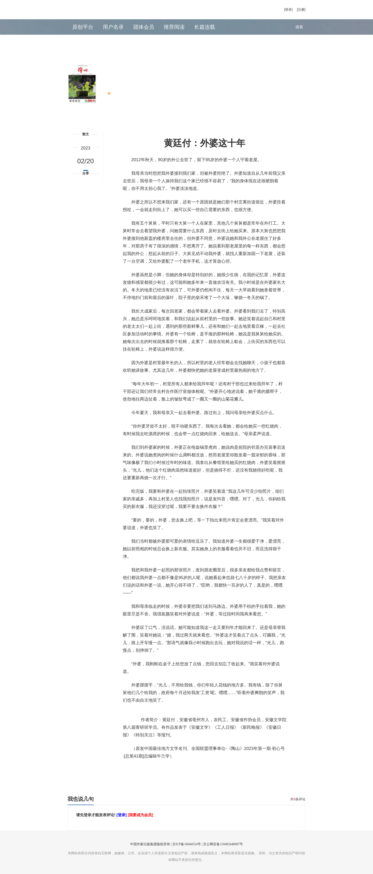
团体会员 (143, 27)
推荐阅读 (174, 27)
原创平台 (82, 27)
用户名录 (113, 27)
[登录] (288, 9)
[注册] (301, 9)
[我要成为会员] (140, 815)
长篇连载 (204, 27)
